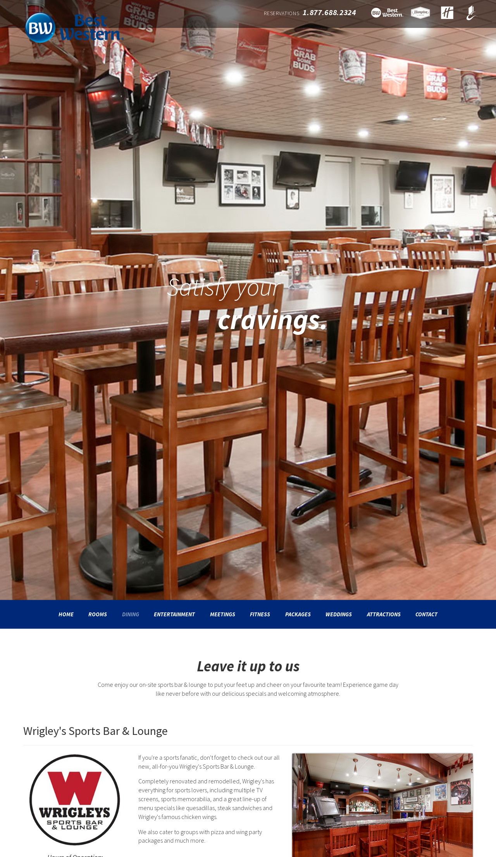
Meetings (222, 614)
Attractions (384, 614)
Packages (298, 614)
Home (66, 614)
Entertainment (174, 614)
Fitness (260, 614)
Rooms (97, 614)
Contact (426, 614)
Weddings (339, 614)
